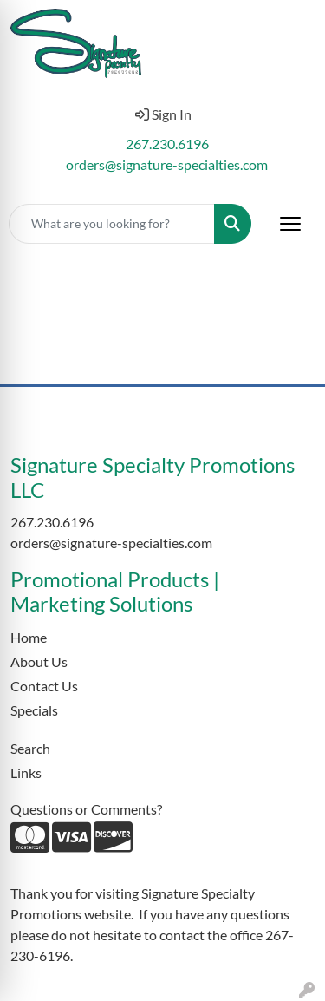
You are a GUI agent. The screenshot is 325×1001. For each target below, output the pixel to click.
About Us (39, 661)
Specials (34, 710)
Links (26, 772)
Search (30, 748)
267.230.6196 (167, 143)
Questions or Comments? (86, 809)
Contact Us (44, 685)
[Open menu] (290, 223)
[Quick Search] (112, 224)
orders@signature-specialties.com (167, 164)
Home (28, 637)
